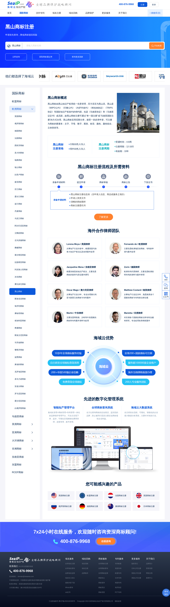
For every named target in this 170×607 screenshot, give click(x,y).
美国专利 (118, 568)
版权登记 (134, 564)
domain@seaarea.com (26, 576)
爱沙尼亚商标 (20, 401)
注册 (142, 5)
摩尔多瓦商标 (20, 284)
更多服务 (106, 13)
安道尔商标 (19, 386)
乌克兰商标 (19, 218)
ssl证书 (67, 592)
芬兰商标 (18, 189)
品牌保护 (89, 13)
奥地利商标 (19, 364)
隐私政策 (118, 601)
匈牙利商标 (19, 306)
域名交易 (85, 568)
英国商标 (18, 116)
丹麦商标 (18, 211)
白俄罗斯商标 (20, 408)
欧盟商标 (17, 101)
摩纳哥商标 (19, 313)
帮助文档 (149, 573)
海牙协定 (118, 587)
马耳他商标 (19, 342)
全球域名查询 (70, 568)
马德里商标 (18, 416)
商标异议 (101, 587)
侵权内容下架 (70, 583)
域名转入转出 (70, 578)
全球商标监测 (103, 573)
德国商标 (18, 131)
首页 (9, 13)
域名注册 (56, 13)
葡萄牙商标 (19, 350)
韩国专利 (118, 583)
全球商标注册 (103, 564)
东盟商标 (17, 464)
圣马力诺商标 (20, 379)
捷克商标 (18, 182)
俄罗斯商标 (19, 123)
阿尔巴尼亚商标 (21, 226)
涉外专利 (40, 13)
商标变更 (101, 592)
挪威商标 (18, 248)
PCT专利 (118, 592)
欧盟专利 (118, 573)
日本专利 (118, 578)
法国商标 (18, 138)
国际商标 (24, 13)
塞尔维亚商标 (20, 255)
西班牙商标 (19, 145)
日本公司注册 (136, 568)
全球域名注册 (70, 564)
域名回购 (73, 13)
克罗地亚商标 (20, 372)
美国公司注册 (136, 578)
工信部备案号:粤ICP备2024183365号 (62, 601)
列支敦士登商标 (21, 269)
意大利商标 (19, 153)
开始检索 (158, 46)
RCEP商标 (17, 472)
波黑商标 (18, 357)
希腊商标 (18, 328)
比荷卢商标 (19, 175)
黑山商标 (18, 291)
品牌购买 (85, 573)
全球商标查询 (103, 568)
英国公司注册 (136, 573)
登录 (154, 5)
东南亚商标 (18, 457)
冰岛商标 (18, 277)
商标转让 (101, 578)
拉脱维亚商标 (20, 262)
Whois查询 (69, 587)
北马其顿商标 (20, 240)
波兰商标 (18, 204)
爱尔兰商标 (19, 196)
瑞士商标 (18, 167)
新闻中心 (149, 578)
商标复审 (101, 583)
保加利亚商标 (20, 321)
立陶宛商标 (19, 233)
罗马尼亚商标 (20, 394)
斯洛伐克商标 (20, 299)
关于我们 (122, 13)
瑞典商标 (18, 160)
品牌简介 (149, 564)
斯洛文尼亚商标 (21, 335)
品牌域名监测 (70, 573)
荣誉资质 (149, 568)
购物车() (155, 13)
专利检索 (118, 564)
